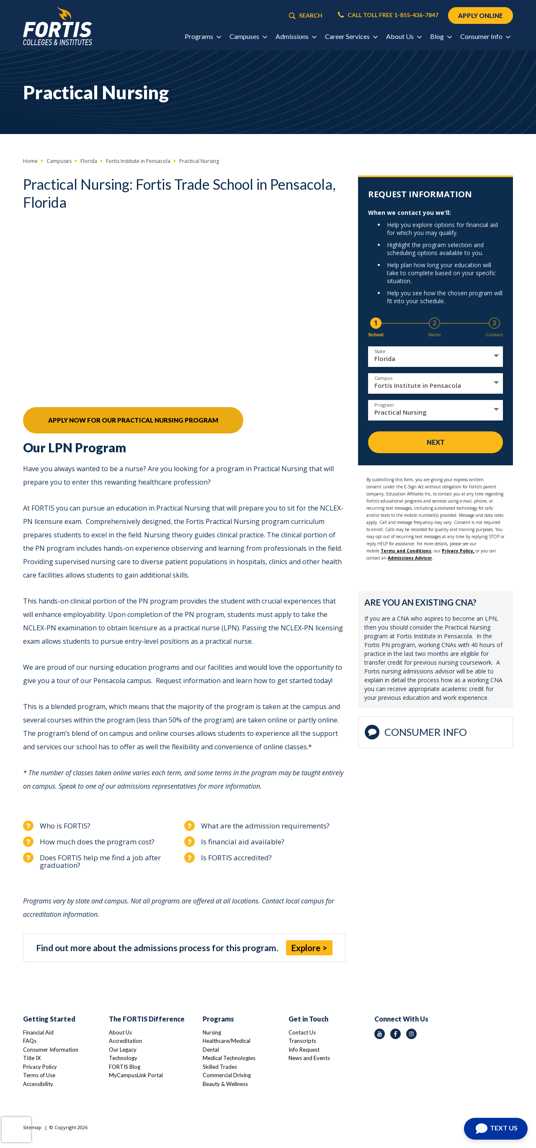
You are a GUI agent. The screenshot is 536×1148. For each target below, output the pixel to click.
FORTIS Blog (124, 1066)
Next (436, 442)
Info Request (304, 1049)
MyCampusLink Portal (136, 1075)
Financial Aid (38, 1032)
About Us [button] (403, 36)
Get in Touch (308, 1019)
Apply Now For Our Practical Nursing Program (133, 420)
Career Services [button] (351, 36)
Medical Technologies (229, 1058)
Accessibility (38, 1084)
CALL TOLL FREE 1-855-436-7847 (388, 15)
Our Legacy (123, 1049)
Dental (211, 1049)
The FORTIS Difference (147, 1019)
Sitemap (32, 1127)
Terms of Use (39, 1075)
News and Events (309, 1058)
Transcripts (302, 1040)
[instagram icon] (411, 1034)
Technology (123, 1058)
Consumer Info (416, 732)
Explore (305, 948)
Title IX (32, 1058)
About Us (120, 1032)
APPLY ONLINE (480, 15)
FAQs (29, 1040)
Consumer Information (50, 1049)
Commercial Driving (227, 1075)
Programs (218, 1019)
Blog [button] (440, 36)
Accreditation (125, 1040)
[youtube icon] (379, 1034)
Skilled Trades (220, 1066)
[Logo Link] (57, 26)
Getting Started (49, 1019)
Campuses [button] (248, 36)
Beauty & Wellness (225, 1084)
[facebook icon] (395, 1034)
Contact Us (302, 1032)
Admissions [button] (296, 36)
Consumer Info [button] (485, 36)
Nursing (212, 1032)
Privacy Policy (40, 1066)
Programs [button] (203, 36)
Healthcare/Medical (226, 1040)
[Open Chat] (496, 1129)
